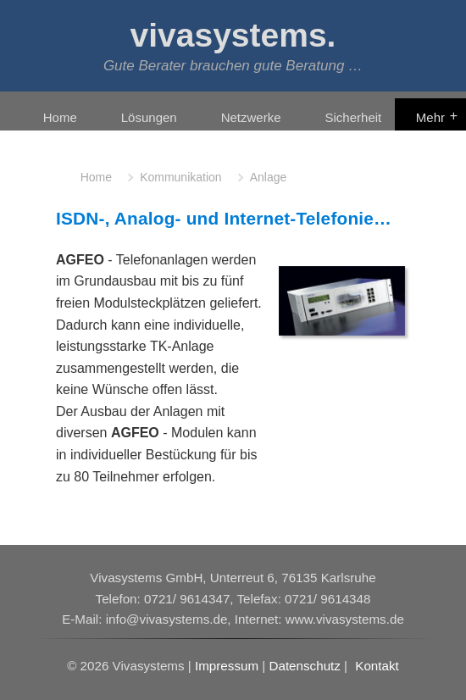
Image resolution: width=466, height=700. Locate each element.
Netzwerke (251, 117)
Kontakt (377, 665)
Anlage (268, 177)
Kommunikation (181, 177)
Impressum (226, 665)
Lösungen (149, 117)
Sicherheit (353, 117)
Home (60, 117)
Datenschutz (304, 665)
